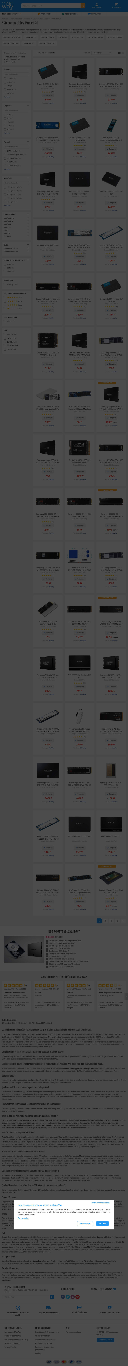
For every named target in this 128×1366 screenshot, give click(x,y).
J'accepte (102, 1223)
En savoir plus (23, 1218)
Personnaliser (85, 1223)
